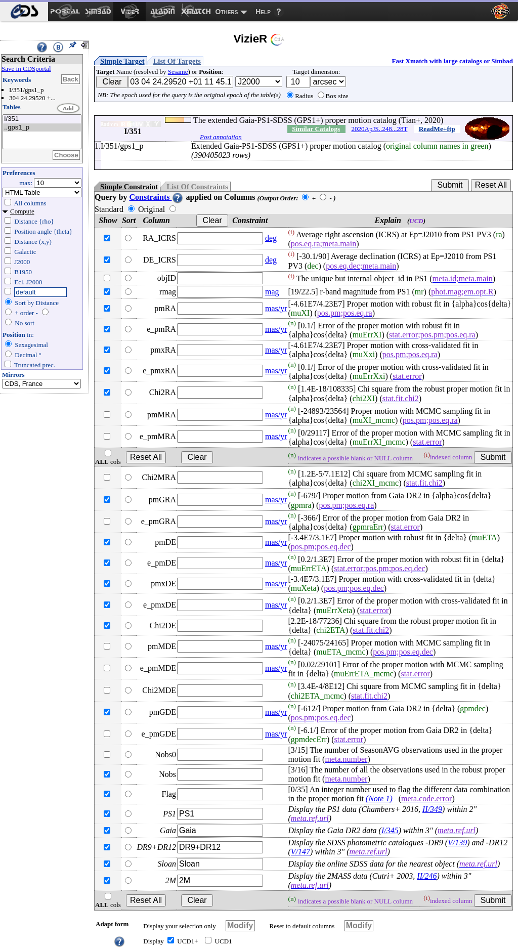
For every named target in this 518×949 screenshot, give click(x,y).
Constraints (156, 197)
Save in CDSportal (26, 68)
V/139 (457, 842)
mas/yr (276, 308)
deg (271, 238)
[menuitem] (24, 11)
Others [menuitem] (226, 12)
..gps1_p (42, 127)
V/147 (300, 851)
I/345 (390, 830)
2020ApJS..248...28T (380, 129)
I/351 (42, 119)
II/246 (427, 876)
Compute (22, 211)
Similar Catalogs (316, 129)
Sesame (178, 71)
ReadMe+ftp (437, 129)
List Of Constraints (197, 187)
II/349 (432, 809)
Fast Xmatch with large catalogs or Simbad (452, 61)
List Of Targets (177, 61)
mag (272, 291)
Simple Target (122, 61)
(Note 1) (379, 798)
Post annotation (221, 137)
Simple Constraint (129, 187)
